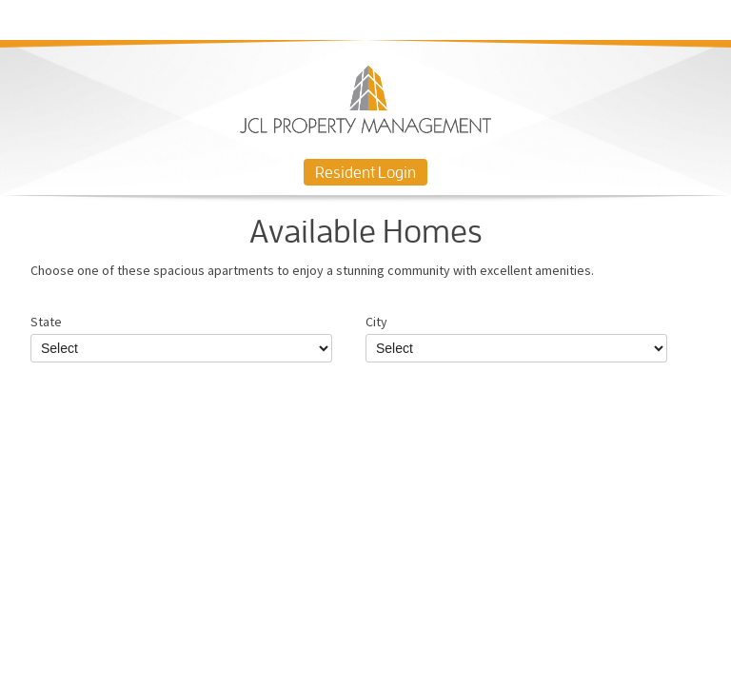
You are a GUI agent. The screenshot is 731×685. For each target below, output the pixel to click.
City (516, 337)
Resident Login (365, 172)
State (181, 337)
